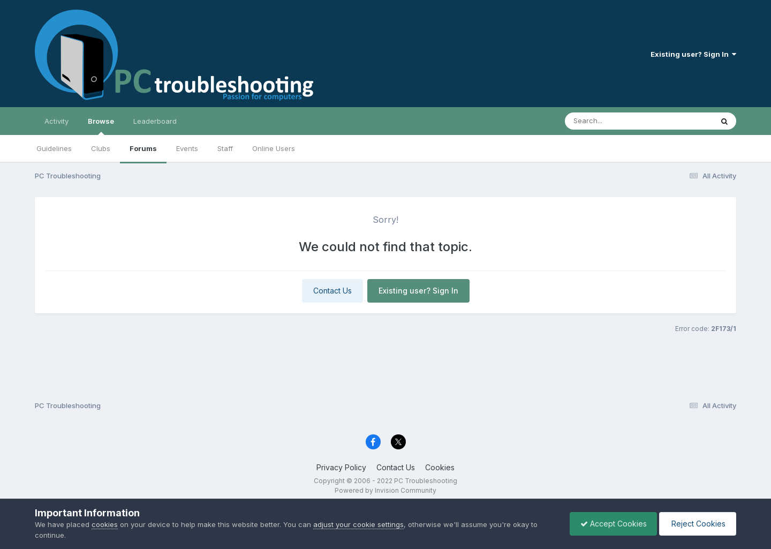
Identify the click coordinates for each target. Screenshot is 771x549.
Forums (143, 148)
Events (187, 148)
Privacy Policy (341, 467)
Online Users (273, 148)
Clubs (100, 148)
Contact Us (332, 290)
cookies (105, 524)
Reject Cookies (697, 523)
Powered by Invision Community (385, 490)
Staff (225, 148)
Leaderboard (155, 121)
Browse (101, 126)
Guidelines (54, 148)
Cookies (440, 467)
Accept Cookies (611, 523)
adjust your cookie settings (358, 524)
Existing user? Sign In (693, 54)
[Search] (609, 121)
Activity (56, 121)
